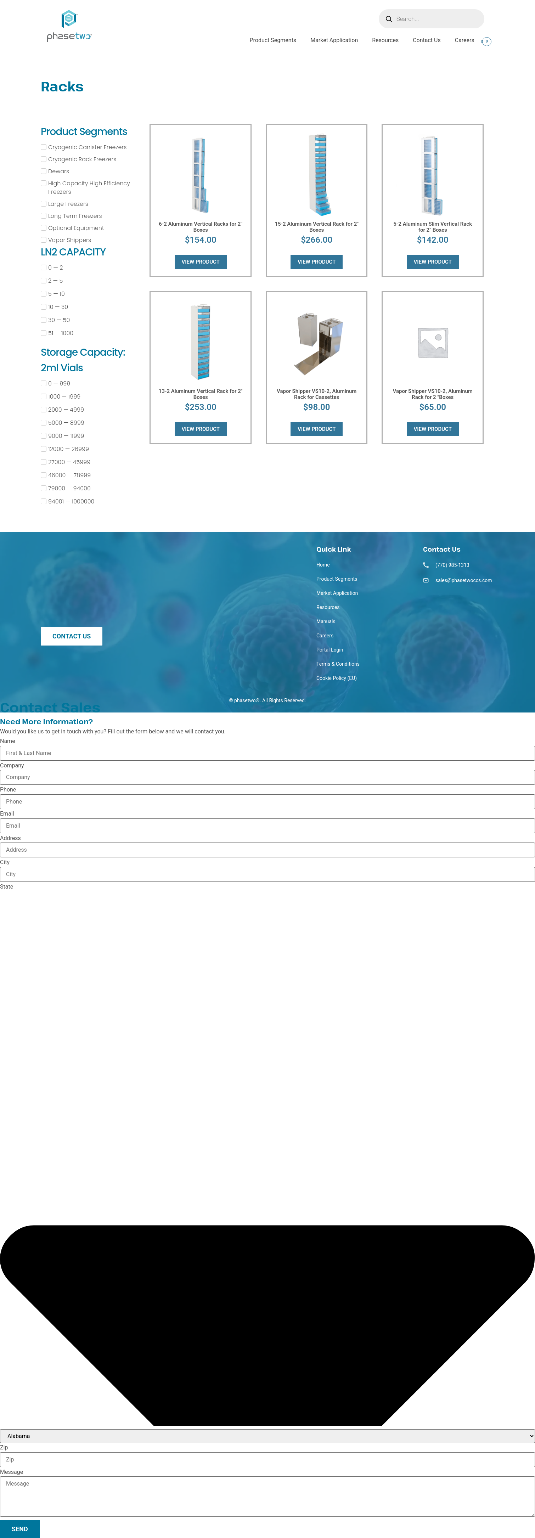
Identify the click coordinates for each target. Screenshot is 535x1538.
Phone (8, 790)
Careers (464, 40)
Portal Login (329, 650)
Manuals (326, 621)
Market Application (334, 40)
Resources (385, 40)
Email (7, 814)
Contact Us (427, 40)
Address (10, 838)
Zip (4, 1447)
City (5, 862)
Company (12, 765)
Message (11, 1472)
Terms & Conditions (338, 664)
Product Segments (272, 40)
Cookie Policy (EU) (336, 678)
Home (323, 565)
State (6, 887)
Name (7, 741)
